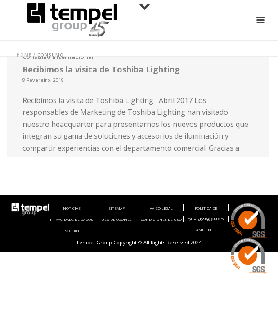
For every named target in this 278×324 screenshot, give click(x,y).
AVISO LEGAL (161, 208)
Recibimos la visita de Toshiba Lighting (101, 69)
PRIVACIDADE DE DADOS (71, 219)
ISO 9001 (71, 230)
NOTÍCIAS (72, 208)
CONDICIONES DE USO (161, 219)
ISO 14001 (206, 219)
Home (24, 55)
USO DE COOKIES (116, 219)
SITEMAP (116, 208)
